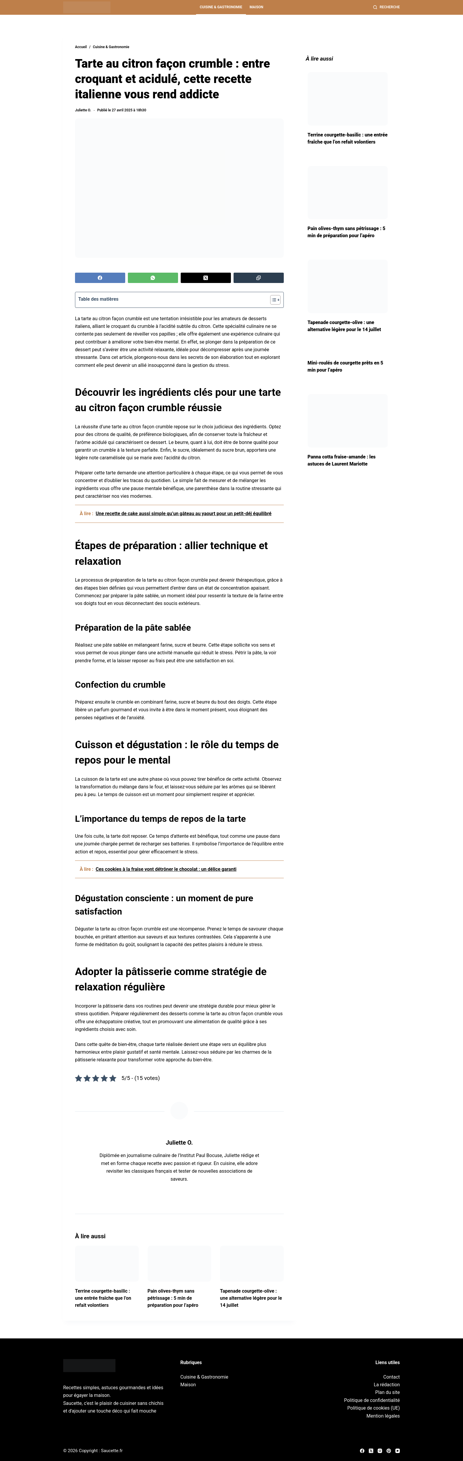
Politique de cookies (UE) (373, 1408)
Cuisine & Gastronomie (221, 7)
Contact (391, 1377)
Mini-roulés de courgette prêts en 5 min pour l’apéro (345, 366)
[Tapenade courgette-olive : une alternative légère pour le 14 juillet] (252, 1263)
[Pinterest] (389, 1451)
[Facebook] (100, 278)
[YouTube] (397, 1451)
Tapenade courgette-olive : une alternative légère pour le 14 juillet (251, 1298)
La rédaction (387, 1384)
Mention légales (383, 1416)
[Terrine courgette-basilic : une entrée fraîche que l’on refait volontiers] (107, 1263)
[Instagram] (380, 1451)
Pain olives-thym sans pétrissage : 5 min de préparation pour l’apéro (173, 1298)
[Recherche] (386, 7)
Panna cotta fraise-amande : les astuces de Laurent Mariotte (342, 460)
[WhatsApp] (153, 278)
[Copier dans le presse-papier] (259, 278)
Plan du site (387, 1392)
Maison (256, 7)
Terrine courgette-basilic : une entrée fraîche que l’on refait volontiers (103, 1298)
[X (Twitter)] (206, 278)
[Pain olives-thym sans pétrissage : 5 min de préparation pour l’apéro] (179, 1263)
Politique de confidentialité (372, 1400)
